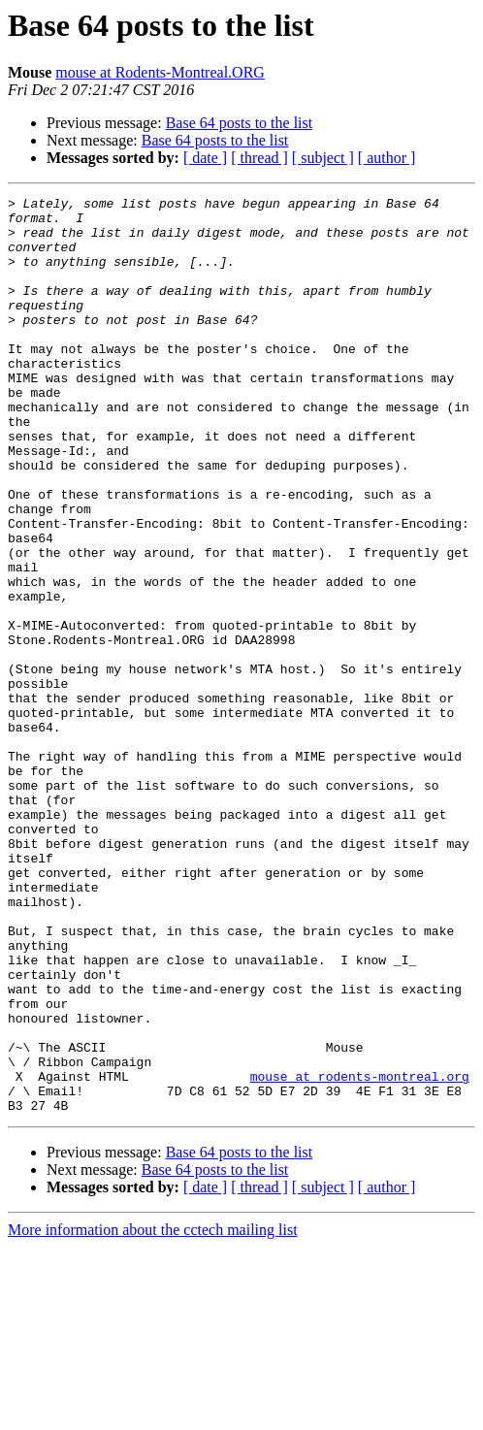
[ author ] (387, 157)
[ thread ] (259, 157)
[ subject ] (323, 157)
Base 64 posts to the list (239, 122)
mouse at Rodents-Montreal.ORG (160, 72)
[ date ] (205, 157)
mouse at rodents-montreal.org (359, 1253)
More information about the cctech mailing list (153, 1413)
